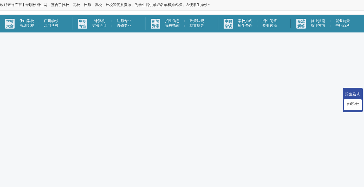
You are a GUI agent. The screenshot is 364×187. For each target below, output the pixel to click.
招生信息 (172, 21)
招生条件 (245, 25)
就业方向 (318, 25)
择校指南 (172, 25)
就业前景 (342, 21)
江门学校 (51, 25)
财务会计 (99, 25)
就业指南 (318, 21)
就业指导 (197, 25)
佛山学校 (27, 21)
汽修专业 (124, 25)
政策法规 (197, 21)
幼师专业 (124, 21)
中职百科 (342, 25)
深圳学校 (27, 25)
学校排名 (245, 21)
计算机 (99, 21)
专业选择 (269, 25)
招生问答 (269, 21)
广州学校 (51, 21)
